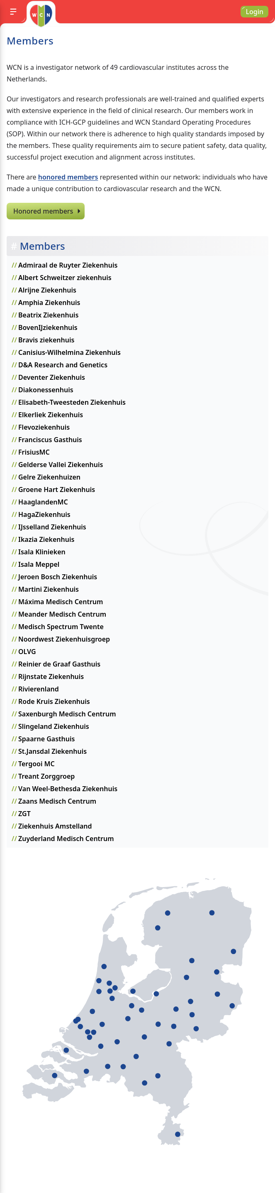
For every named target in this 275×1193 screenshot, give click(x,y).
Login (254, 11)
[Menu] (13, 11)
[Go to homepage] (40, 15)
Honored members (43, 211)
